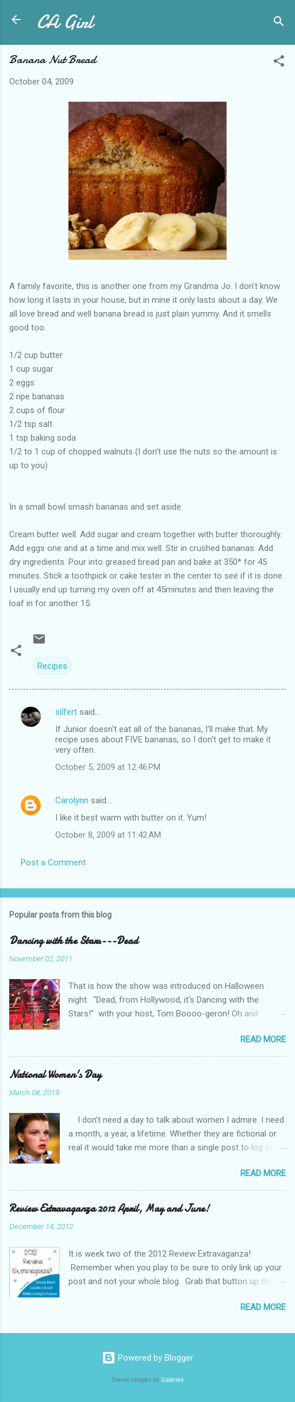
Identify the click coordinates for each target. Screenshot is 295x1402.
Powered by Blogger (147, 1358)
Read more (263, 1039)
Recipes (52, 666)
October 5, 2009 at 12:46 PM (107, 767)
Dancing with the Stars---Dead (73, 941)
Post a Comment (53, 862)
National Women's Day (55, 1075)
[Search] (279, 23)
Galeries (172, 1380)
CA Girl (65, 22)
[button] (279, 63)
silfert (66, 712)
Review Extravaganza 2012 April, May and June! (109, 1208)
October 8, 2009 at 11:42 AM (108, 835)
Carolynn (72, 800)
